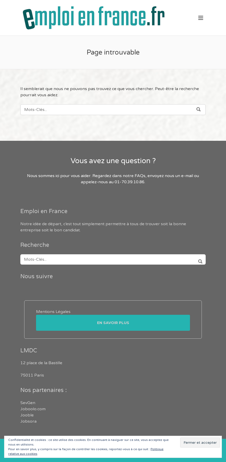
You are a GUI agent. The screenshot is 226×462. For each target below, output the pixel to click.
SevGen (27, 402)
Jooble (27, 415)
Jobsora (28, 421)
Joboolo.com (33, 409)
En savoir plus (113, 322)
